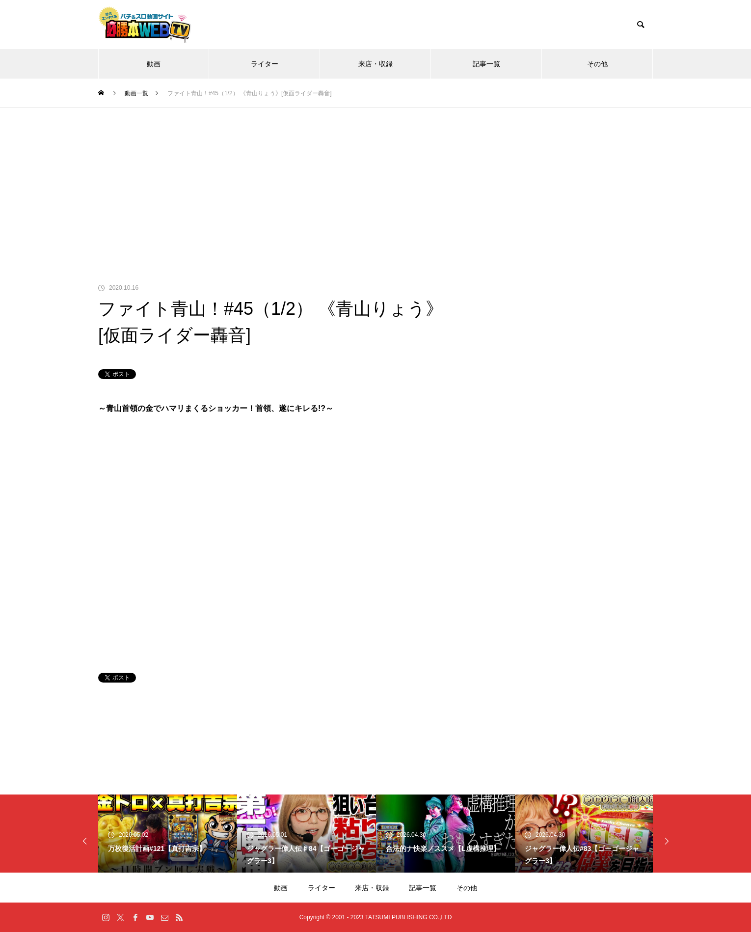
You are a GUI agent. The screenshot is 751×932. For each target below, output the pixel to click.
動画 (154, 64)
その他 (597, 64)
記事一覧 (486, 64)
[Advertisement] (375, 181)
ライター (264, 64)
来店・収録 (375, 64)
